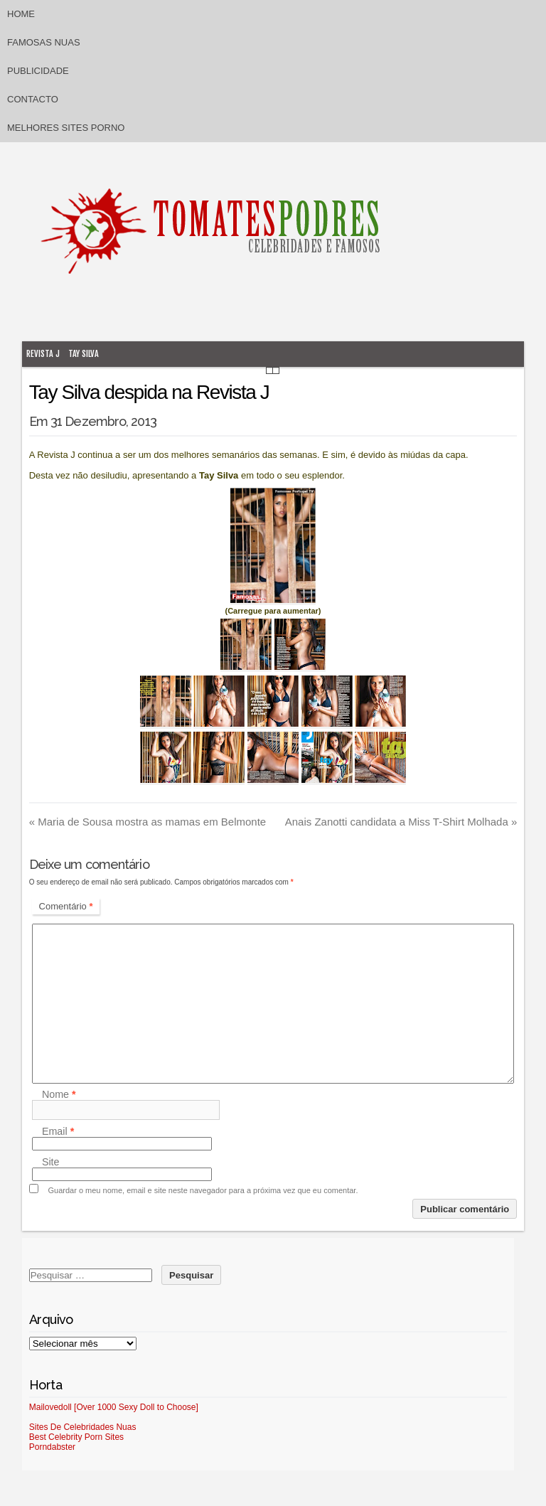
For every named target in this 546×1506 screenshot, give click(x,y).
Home (21, 14)
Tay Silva (83, 353)
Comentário (66, 906)
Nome (59, 1094)
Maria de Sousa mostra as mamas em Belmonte (147, 822)
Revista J (43, 353)
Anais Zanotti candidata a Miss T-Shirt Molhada (401, 822)
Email (58, 1131)
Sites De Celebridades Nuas (82, 1427)
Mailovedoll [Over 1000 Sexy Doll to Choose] (113, 1407)
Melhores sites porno (65, 127)
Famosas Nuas (43, 42)
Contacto (32, 99)
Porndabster (52, 1447)
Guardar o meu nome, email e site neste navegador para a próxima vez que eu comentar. (203, 1190)
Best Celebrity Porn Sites (76, 1437)
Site (51, 1162)
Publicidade (38, 70)
